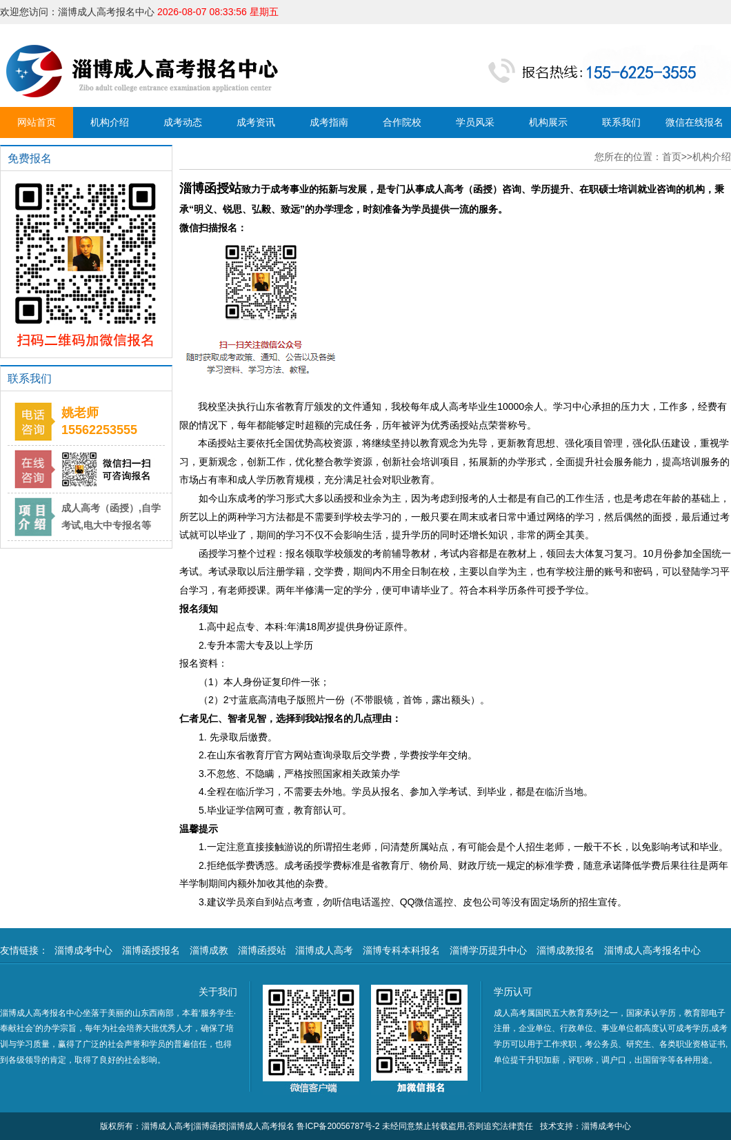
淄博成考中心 (83, 950)
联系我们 (621, 122)
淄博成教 (209, 950)
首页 (671, 156)
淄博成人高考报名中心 (652, 950)
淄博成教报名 (565, 950)
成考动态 (182, 122)
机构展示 (548, 122)
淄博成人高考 (324, 950)
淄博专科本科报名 (401, 950)
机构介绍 (109, 122)
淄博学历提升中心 (488, 950)
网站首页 (36, 122)
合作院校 (402, 122)
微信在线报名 (694, 122)
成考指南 (329, 122)
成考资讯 (256, 122)
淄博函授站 (262, 950)
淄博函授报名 (151, 950)
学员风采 (475, 122)
